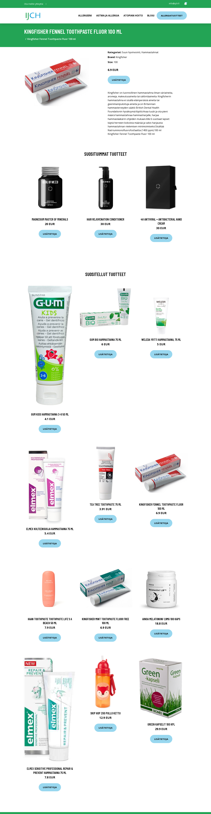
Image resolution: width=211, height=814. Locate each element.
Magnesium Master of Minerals (50, 219)
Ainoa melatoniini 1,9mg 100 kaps (161, 619)
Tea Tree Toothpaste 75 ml (105, 504)
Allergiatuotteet (172, 15)
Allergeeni (85, 15)
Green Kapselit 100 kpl (161, 724)
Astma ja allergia (107, 15)
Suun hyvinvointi (131, 52)
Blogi (150, 15)
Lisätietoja (119, 79)
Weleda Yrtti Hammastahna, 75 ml (161, 339)
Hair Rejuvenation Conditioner (105, 219)
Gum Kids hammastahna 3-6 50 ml (50, 414)
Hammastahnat (149, 52)
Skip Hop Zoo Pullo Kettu (105, 713)
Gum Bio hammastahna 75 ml (105, 339)
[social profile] (46, 4)
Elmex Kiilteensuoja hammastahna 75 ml (50, 529)
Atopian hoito (133, 15)
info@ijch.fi (174, 3)
